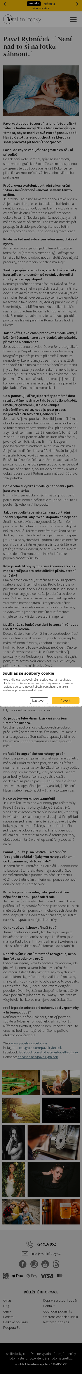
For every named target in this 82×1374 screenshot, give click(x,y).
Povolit (65, 700)
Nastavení (39, 700)
